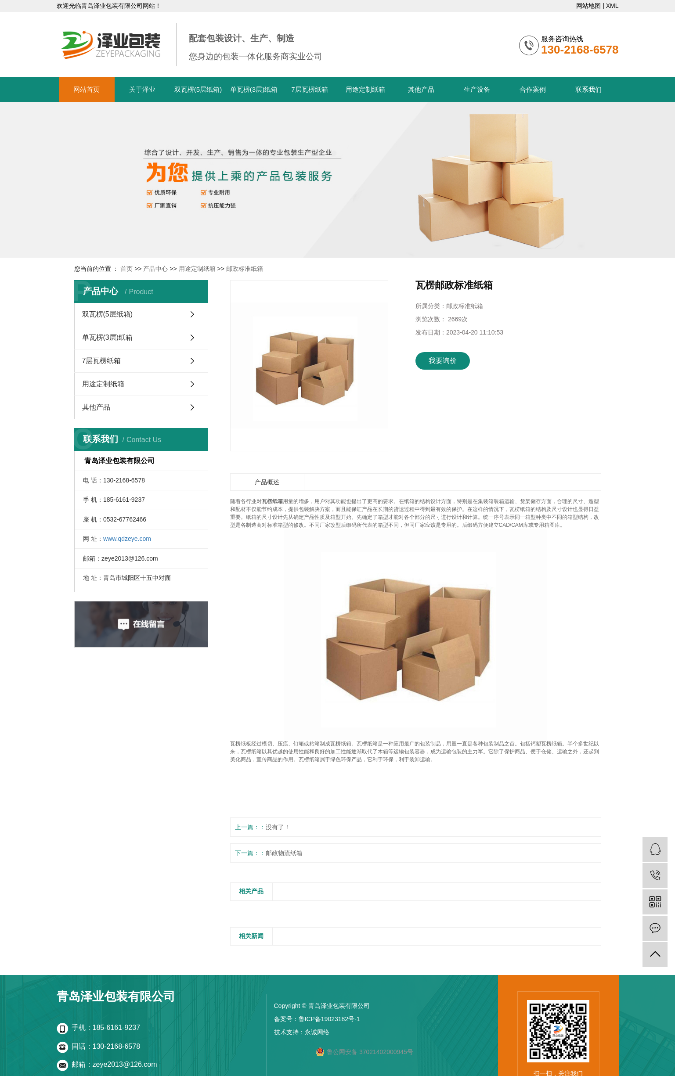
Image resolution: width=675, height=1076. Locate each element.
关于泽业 (142, 89)
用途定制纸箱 (365, 89)
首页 (126, 268)
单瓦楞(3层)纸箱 (254, 89)
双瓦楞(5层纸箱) (198, 89)
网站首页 (86, 89)
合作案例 (533, 89)
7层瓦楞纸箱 (309, 89)
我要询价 (443, 360)
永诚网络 (317, 1032)
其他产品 (421, 89)
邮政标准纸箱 (244, 268)
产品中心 (155, 268)
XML (612, 5)
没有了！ (278, 827)
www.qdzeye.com (127, 538)
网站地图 (588, 5)
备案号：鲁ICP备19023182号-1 (317, 1018)
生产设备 (477, 89)
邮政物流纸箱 (284, 852)
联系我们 (588, 89)
